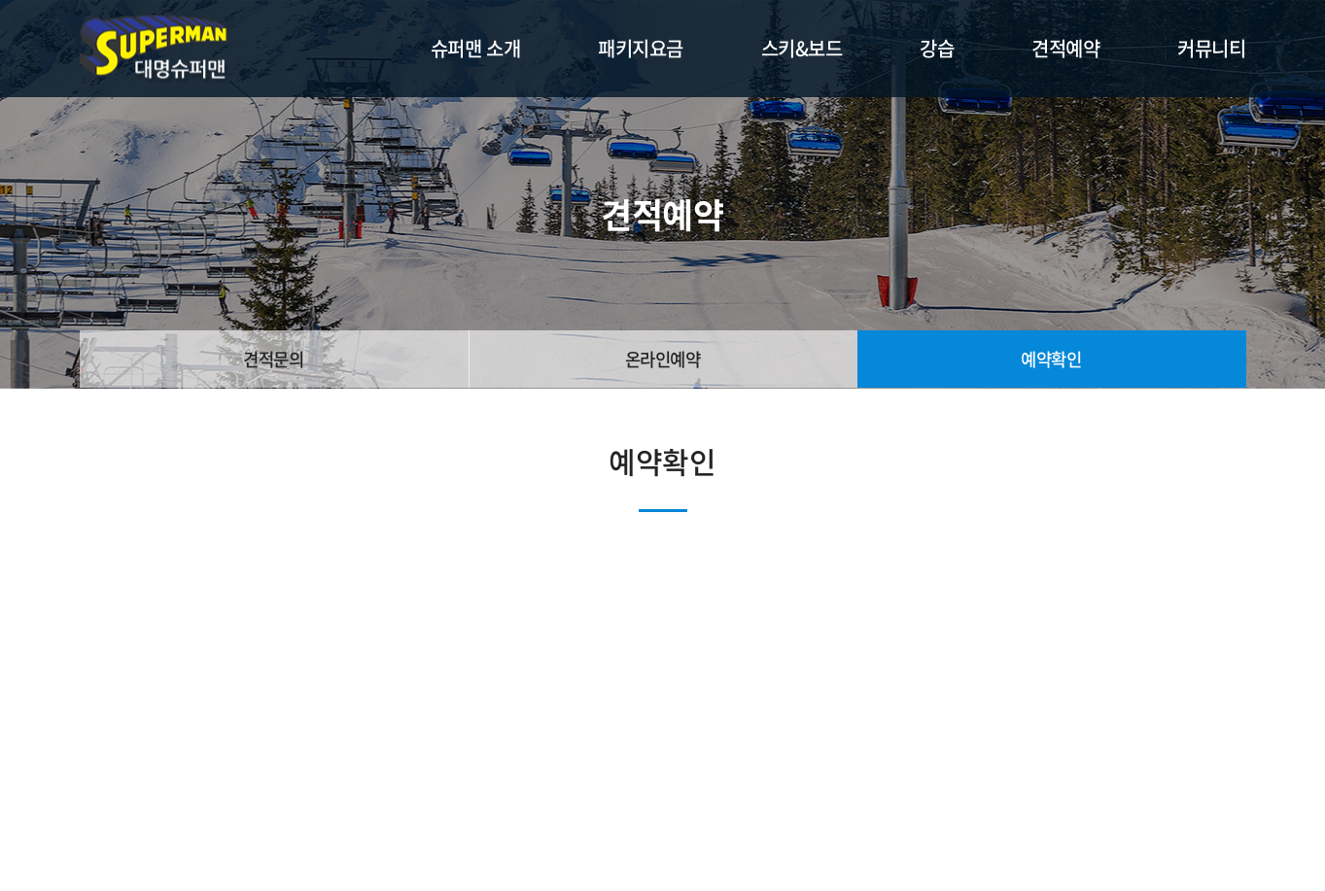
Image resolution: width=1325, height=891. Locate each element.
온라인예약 (662, 359)
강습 (937, 48)
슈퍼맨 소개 (475, 48)
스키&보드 (802, 48)
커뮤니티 (1211, 48)
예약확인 (1051, 359)
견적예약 (1065, 48)
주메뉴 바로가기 (0, 0)
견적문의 (273, 359)
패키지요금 (640, 48)
